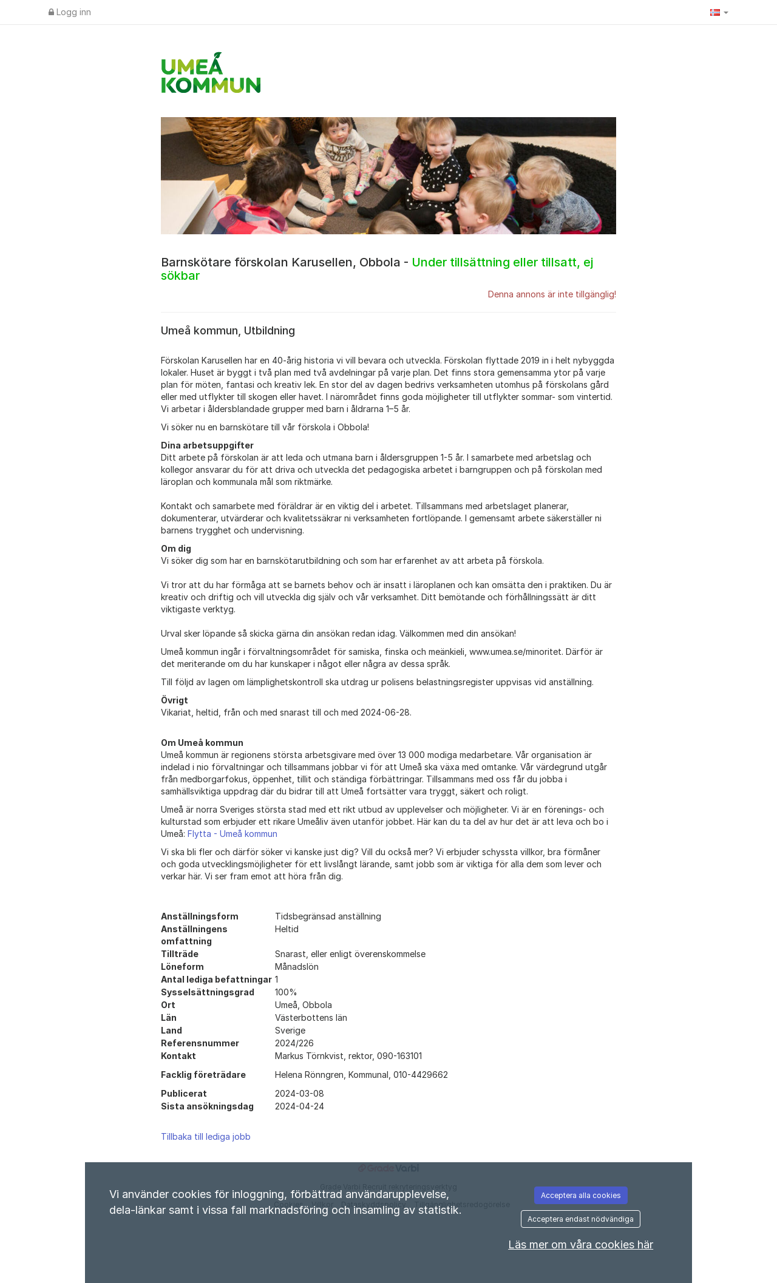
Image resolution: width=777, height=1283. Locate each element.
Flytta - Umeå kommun (232, 833)
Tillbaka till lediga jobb (206, 1136)
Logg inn (70, 12)
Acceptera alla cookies (581, 1195)
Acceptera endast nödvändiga (581, 1219)
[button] (719, 12)
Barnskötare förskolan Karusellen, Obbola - (377, 269)
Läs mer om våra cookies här (580, 1244)
